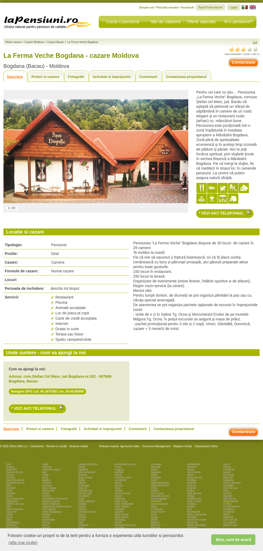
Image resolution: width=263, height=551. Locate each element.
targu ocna (121, 501)
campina (228, 517)
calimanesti (193, 464)
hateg (81, 466)
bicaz (118, 488)
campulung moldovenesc (57, 506)
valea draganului (52, 511)
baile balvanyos (160, 482)
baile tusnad (49, 488)
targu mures (85, 477)
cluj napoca (49, 509)
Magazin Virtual (183, 446)
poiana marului (51, 501)
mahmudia (48, 519)
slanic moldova (51, 503)
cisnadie (192, 517)
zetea (154, 506)
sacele (227, 472)
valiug (190, 495)
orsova (46, 522)
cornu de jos (230, 519)
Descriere (15, 77)
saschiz (119, 511)
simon (154, 469)
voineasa (120, 498)
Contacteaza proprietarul (186, 77)
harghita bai (194, 498)
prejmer (191, 488)
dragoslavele (230, 501)
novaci (118, 495)
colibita (82, 503)
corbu (154, 480)
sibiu (9, 506)
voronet (46, 482)
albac (9, 519)
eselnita (46, 466)
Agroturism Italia (129, 446)
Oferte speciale (201, 22)
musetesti (228, 511)
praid (9, 490)
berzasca (192, 522)
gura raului (12, 527)
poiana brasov (86, 472)
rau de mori (85, 493)
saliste (82, 482)
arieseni (10, 477)
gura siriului (121, 517)
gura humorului (15, 498)
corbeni (46, 495)
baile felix (11, 469)
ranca (9, 517)
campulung (12, 522)
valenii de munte (196, 519)
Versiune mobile (78, 446)
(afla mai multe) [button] (22, 542)
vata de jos (229, 498)
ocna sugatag (159, 498)
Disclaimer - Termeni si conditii (49, 446)
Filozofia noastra (167, 7)
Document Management (156, 446)
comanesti (121, 480)
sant (80, 522)
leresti (82, 519)
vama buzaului (159, 503)
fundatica (228, 509)
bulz (189, 509)
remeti (46, 517)
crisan (9, 514)
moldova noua (123, 477)
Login (233, 7)
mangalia (228, 485)
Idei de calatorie (166, 22)
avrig (45, 477)
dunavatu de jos (160, 495)
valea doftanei (86, 501)
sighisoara (12, 501)
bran (8, 464)
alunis (226, 514)
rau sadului (229, 522)
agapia (46, 480)
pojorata (155, 466)
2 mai (118, 466)
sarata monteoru (88, 464)
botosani (83, 525)
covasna (47, 485)
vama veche (158, 511)
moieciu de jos (14, 472)
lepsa (81, 480)
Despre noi (146, 7)
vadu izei (11, 511)
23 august (156, 509)
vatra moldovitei (124, 503)
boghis (191, 506)
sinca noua (157, 493)
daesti (154, 519)
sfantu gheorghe (196, 525)
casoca (119, 485)
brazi (81, 498)
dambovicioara (87, 511)
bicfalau (191, 480)
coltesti (155, 490)
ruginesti (192, 527)
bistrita (82, 517)
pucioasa (228, 474)
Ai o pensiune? (238, 22)
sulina (81, 506)
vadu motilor (122, 506)
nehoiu (227, 466)
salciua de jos (123, 493)
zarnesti (10, 488)
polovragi (83, 485)
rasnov (10, 474)
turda (154, 514)
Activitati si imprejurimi (112, 77)
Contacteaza (243, 62)
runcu (81, 514)
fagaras (155, 522)
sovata (10, 466)
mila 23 (82, 488)
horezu (82, 509)
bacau (190, 469)
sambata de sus (15, 482)
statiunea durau (160, 485)
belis (9, 485)
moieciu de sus (15, 503)
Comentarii (148, 77)
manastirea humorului (55, 498)
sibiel (45, 464)
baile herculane (15, 480)
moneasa (120, 519)
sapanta (83, 469)
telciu (226, 490)
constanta (228, 469)
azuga (154, 517)
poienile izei (85, 490)
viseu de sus (230, 488)
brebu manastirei (196, 514)
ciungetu (156, 477)
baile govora (194, 493)
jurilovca (156, 525)
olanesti (227, 495)
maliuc (191, 490)
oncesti (227, 493)
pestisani (156, 501)
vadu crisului (194, 501)
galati (154, 474)
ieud (80, 527)
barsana (191, 466)
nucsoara (156, 464)
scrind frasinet (231, 506)
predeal (10, 493)
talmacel (228, 477)
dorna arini (48, 490)
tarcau (118, 522)
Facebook (187, 7)
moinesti (119, 509)
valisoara (228, 480)
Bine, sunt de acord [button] (233, 540)
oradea (119, 490)
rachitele (120, 527)
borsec (119, 474)
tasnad (46, 527)
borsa (45, 525)
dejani (118, 482)
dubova (82, 474)
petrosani (11, 525)
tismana (155, 527)
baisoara (156, 472)
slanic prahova (14, 509)
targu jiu (191, 485)
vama (9, 495)
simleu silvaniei (232, 482)
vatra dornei (194, 472)
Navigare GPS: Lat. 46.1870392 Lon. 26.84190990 (47, 391)
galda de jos (230, 525)
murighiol (83, 495)
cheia (45, 474)
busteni (46, 514)
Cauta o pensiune (122, 22)
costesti (191, 482)
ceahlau (191, 503)
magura (119, 469)
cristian (227, 503)
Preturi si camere (45, 77)
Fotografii (76, 77)
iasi (44, 472)
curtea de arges (51, 469)
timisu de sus (194, 477)
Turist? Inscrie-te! (210, 7)
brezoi (226, 464)
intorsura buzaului (125, 525)
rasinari (119, 472)
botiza (45, 493)
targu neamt (122, 514)
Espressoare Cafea (206, 446)
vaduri (190, 474)
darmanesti (193, 511)
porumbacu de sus (125, 464)
